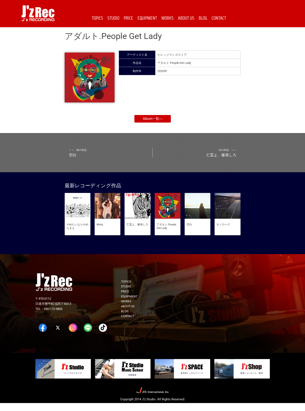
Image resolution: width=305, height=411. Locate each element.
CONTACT (219, 18)
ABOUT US (186, 18)
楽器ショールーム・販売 (251, 381)
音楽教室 (132, 382)
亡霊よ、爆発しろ (137, 232)
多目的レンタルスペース (192, 381)
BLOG (203, 18)
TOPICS (97, 18)
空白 (189, 232)
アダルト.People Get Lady (166, 234)
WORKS (167, 18)
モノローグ (223, 232)
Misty (100, 232)
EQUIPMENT (147, 18)
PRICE (128, 18)
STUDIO (113, 18)
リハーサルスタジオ (73, 380)
